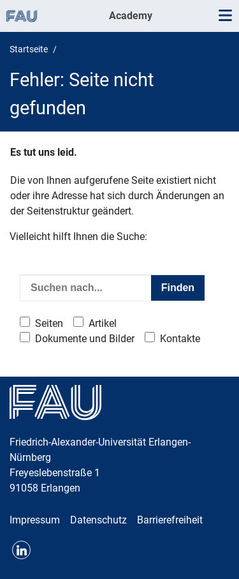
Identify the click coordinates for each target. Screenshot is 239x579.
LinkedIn (21, 550)
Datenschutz (98, 520)
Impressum (35, 520)
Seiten (49, 323)
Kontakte (180, 339)
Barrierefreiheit (170, 520)
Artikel (103, 323)
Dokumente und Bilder (84, 339)
